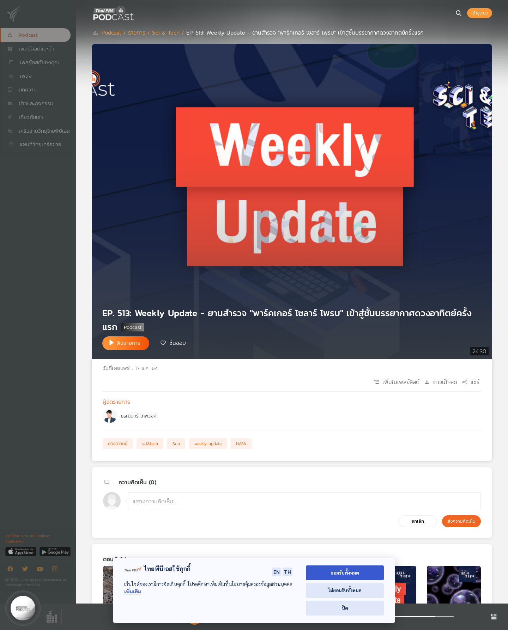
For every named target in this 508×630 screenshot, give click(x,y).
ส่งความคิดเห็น (461, 521)
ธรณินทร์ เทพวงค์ (138, 416)
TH (287, 572)
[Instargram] (56, 570)
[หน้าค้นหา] (458, 13)
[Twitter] (27, 570)
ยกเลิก (417, 521)
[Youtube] (41, 570)
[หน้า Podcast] (136, 12)
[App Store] (21, 551)
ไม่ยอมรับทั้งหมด (345, 590)
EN (276, 572)
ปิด (345, 608)
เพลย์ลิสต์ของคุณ (33, 62)
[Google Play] (55, 551)
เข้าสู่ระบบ (479, 13)
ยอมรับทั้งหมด (345, 573)
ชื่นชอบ (177, 342)
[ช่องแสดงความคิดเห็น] (304, 501)
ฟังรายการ (128, 343)
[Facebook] (12, 570)
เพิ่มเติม (132, 591)
